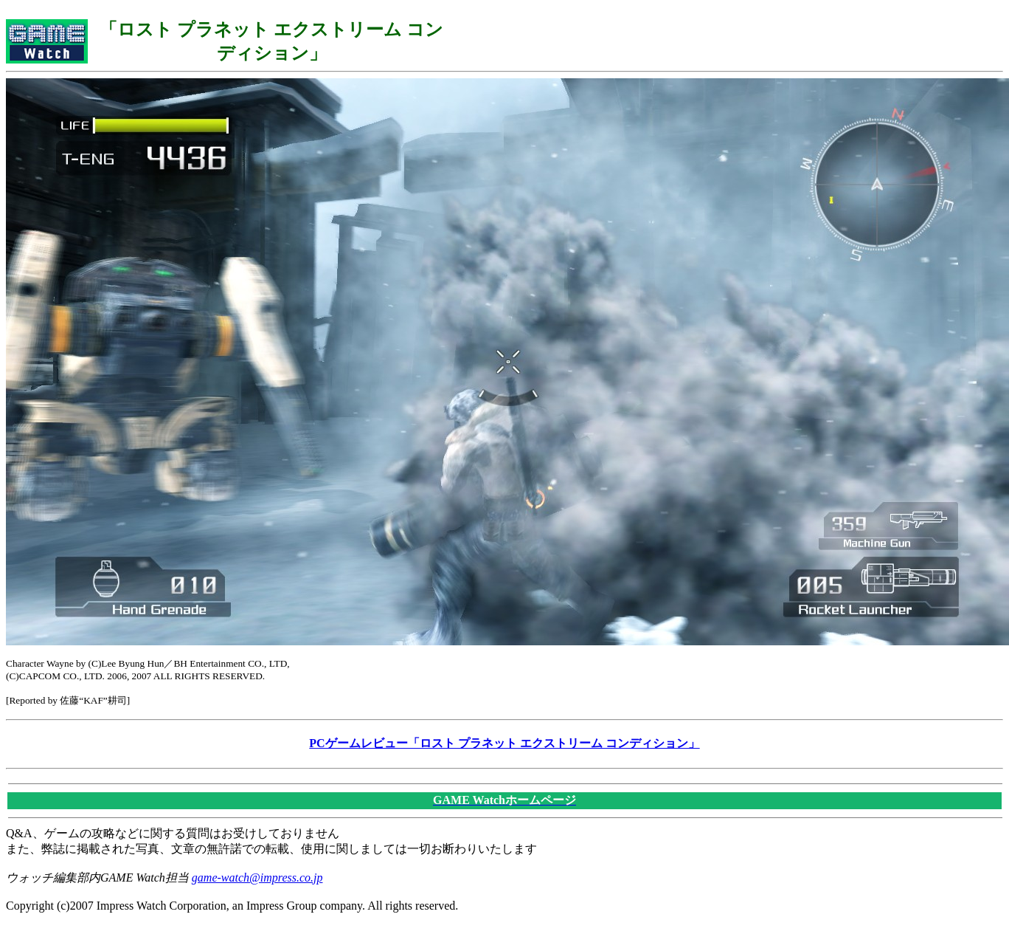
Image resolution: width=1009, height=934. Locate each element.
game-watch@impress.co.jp (257, 877)
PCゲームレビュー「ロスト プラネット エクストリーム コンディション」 (504, 743)
